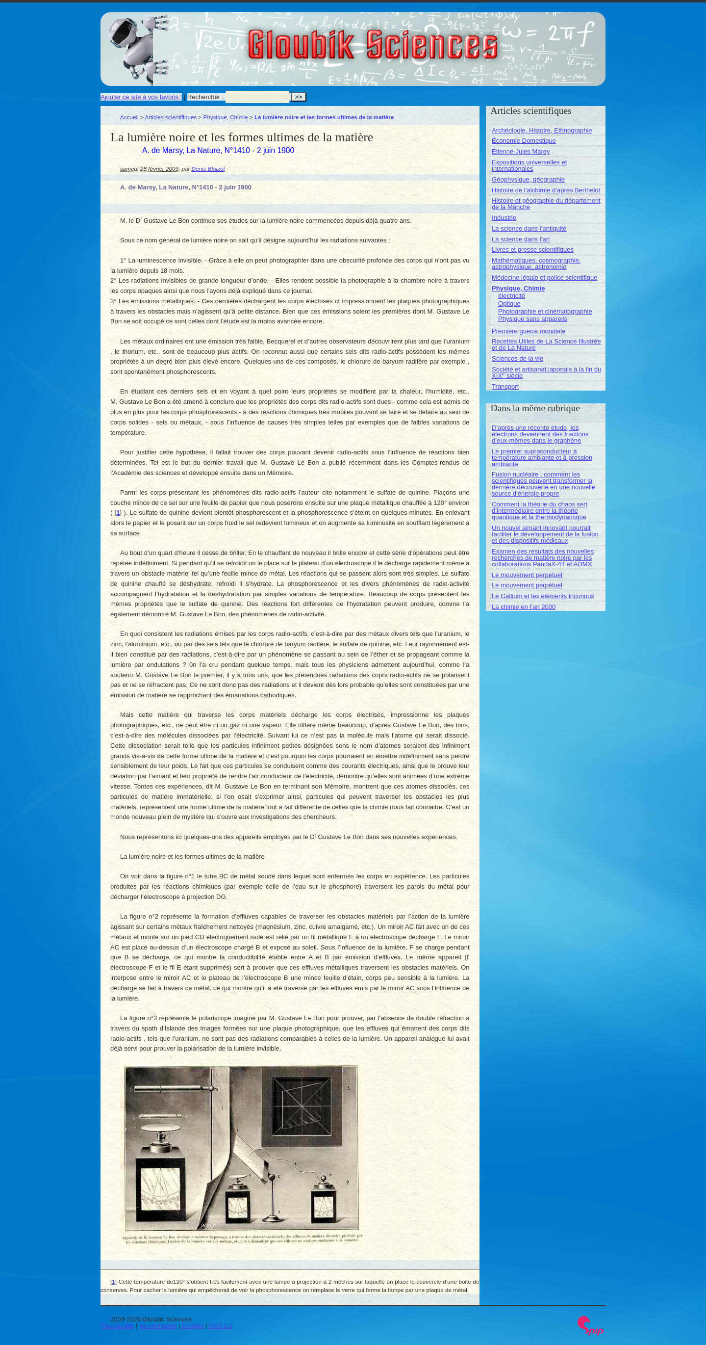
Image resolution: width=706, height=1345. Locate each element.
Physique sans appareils (532, 318)
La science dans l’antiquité (529, 228)
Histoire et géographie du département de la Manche (546, 204)
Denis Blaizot (208, 168)
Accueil (129, 117)
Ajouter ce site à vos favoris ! (141, 97)
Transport (505, 386)
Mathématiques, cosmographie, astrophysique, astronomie (536, 263)
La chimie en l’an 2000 (523, 606)
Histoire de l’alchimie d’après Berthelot (546, 190)
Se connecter (158, 1325)
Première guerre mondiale (528, 331)
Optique (509, 303)
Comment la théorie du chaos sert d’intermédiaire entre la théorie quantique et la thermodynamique (539, 511)
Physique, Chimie (225, 117)
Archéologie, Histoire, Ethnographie (542, 130)
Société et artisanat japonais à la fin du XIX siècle (546, 372)
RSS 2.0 (220, 1325)
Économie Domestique (524, 140)
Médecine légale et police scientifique (544, 277)
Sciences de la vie (517, 358)
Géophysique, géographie (528, 179)
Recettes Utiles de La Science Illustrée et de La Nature (546, 344)
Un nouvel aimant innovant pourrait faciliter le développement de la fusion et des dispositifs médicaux (545, 534)
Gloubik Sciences (428, 38)
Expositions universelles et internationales (529, 165)
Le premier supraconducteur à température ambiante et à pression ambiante (542, 458)
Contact (193, 1325)
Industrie (504, 217)
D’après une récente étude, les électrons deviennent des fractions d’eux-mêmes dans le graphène (540, 434)
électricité (511, 295)
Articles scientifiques (171, 117)
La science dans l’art (521, 239)
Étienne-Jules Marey (521, 151)
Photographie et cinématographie (545, 311)
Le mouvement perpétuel (527, 575)
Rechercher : (205, 97)
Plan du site (117, 1325)
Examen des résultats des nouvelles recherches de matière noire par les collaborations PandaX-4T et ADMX (543, 558)
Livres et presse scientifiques (533, 249)
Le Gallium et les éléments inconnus (543, 596)
